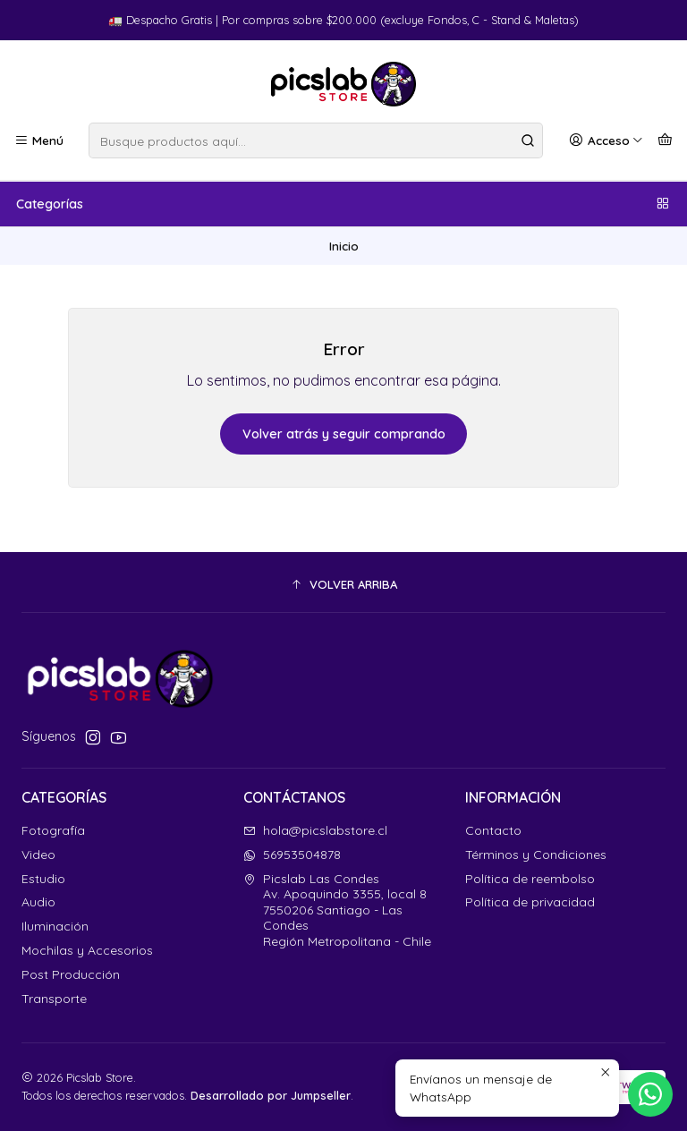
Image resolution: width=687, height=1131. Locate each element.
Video (38, 854)
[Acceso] (606, 140)
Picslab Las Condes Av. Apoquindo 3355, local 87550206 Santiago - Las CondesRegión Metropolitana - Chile (337, 910)
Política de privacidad (530, 902)
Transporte (54, 999)
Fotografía (53, 830)
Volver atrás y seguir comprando (343, 434)
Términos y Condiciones (535, 854)
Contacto (493, 830)
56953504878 (292, 854)
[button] (343, 584)
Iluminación (55, 926)
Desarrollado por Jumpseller (271, 1095)
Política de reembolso (530, 879)
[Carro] (665, 140)
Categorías (343, 204)
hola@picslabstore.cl (315, 830)
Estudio (43, 879)
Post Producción (70, 974)
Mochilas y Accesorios (87, 950)
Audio (38, 902)
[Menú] (39, 140)
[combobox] (316, 140)
